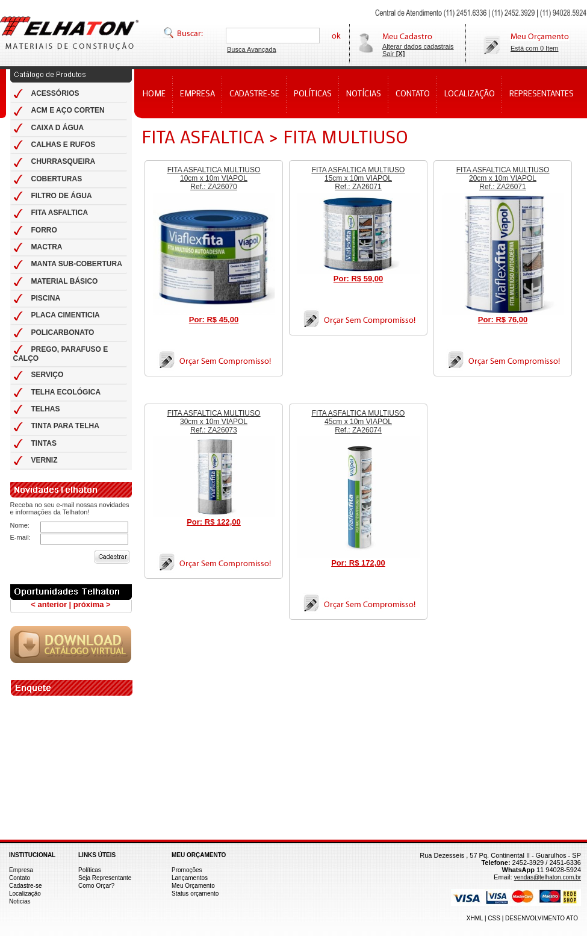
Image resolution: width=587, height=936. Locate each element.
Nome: (20, 525)
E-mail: (20, 537)
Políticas (89, 870)
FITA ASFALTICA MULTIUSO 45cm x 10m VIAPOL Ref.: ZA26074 (358, 421)
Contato (19, 878)
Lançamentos (190, 878)
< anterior (49, 604)
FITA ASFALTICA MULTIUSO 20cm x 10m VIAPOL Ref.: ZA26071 (503, 178)
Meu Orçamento (193, 885)
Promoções (187, 870)
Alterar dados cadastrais (418, 46)
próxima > (92, 604)
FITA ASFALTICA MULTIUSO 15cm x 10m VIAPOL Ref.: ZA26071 (358, 178)
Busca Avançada (251, 49)
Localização (25, 893)
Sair (393, 53)
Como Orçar (94, 885)
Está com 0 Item (534, 48)
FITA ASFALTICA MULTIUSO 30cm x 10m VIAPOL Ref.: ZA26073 (214, 421)
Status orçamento (195, 893)
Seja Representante (104, 878)
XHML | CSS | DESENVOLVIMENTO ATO (522, 918)
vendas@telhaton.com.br (547, 877)
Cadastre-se (25, 885)
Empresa (21, 870)
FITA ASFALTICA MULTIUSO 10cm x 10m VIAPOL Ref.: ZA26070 (214, 178)
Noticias (20, 901)
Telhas (69, 33)
